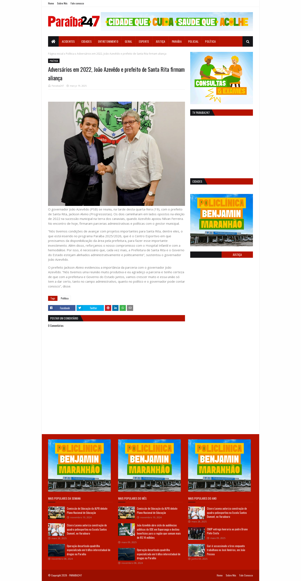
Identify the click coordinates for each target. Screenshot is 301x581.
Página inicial (55, 53)
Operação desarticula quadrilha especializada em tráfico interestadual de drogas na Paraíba (88, 550)
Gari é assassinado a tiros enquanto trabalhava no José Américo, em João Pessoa (226, 550)
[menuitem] (53, 41)
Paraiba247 (58, 85)
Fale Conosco (246, 575)
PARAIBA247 (75, 575)
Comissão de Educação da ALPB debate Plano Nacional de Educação (87, 510)
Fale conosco (77, 3)
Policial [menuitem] (193, 41)
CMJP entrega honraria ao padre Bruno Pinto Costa (227, 531)
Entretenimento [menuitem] (108, 41)
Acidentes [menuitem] (68, 41)
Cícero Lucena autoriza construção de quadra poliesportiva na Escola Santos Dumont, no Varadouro (87, 529)
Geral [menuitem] (128, 41)
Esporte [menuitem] (144, 41)
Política (70, 53)
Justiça (237, 254)
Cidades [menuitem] (86, 41)
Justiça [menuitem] (160, 41)
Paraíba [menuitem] (177, 41)
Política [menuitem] (210, 41)
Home (51, 3)
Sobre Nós (62, 3)
